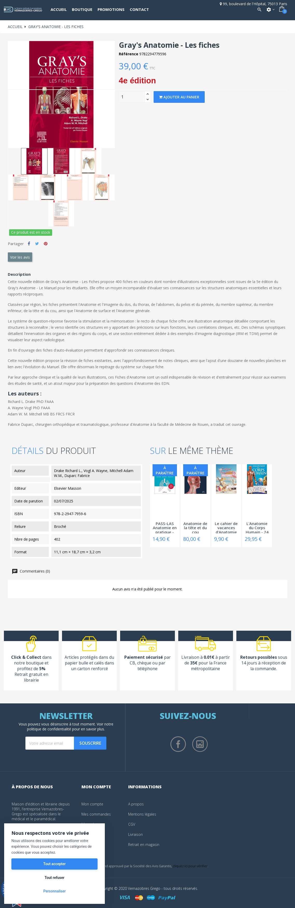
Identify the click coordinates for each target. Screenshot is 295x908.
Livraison (135, 834)
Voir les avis (20, 257)
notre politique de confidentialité (70, 726)
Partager (29, 243)
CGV (131, 824)
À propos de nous (32, 787)
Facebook (178, 744)
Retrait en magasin (143, 844)
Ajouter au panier (179, 97)
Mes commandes (96, 814)
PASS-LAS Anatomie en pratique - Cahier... (165, 527)
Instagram (200, 744)
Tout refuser (54, 878)
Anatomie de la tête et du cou (195, 527)
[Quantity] (132, 97)
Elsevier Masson (67, 488)
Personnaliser (54, 891)
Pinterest (45, 243)
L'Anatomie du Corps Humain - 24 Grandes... (257, 527)
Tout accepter (54, 864)
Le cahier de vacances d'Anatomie (226, 527)
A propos (136, 804)
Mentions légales (142, 814)
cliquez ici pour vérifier (190, 866)
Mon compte (92, 804)
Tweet (37, 243)
